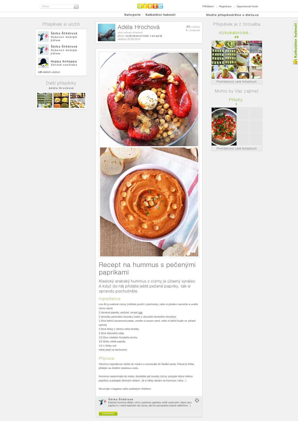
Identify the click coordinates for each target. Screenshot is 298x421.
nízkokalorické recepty (143, 35)
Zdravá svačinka (64, 64)
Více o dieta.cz (246, 15)
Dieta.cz (150, 5)
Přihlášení (208, 6)
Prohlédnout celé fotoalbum (237, 81)
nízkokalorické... (236, 32)
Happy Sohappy (64, 61)
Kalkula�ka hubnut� (295, 43)
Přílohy (236, 99)
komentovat (108, 413)
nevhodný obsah (197, 400)
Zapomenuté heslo (247, 6)
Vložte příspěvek (220, 15)
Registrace (225, 6)
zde (140, 312)
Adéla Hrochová (61, 88)
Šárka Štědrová (64, 33)
